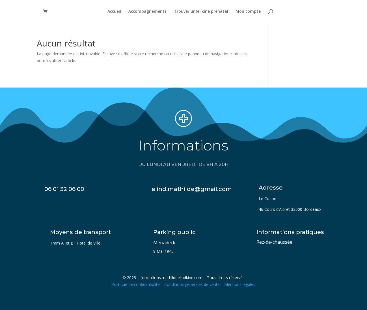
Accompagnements (147, 11)
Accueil (114, 11)
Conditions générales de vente (192, 284)
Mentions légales (239, 284)
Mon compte (248, 11)
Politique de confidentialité (135, 284)
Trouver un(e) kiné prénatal (201, 11)
